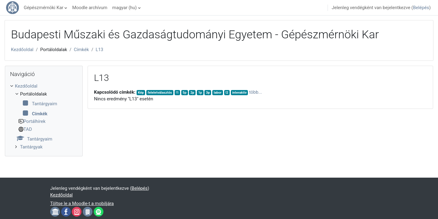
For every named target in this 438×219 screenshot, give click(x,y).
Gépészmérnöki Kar (43, 7)
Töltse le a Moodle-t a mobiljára (82, 203)
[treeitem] (44, 116)
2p (192, 93)
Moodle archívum (89, 7)
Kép (141, 93)
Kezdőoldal (22, 49)
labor (217, 93)
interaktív (239, 93)
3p (208, 93)
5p (184, 93)
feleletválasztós (160, 93)
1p (200, 93)
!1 (177, 93)
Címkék (81, 49)
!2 (226, 93)
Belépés (421, 7)
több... (255, 92)
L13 (99, 49)
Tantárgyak (31, 147)
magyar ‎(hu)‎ (124, 7)
